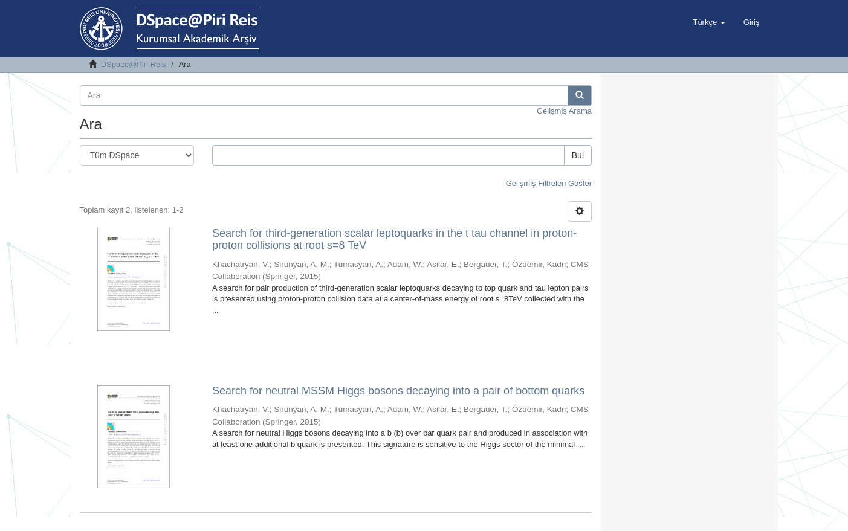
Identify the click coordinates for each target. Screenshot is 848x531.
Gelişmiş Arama (564, 110)
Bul (578, 155)
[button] (709, 22)
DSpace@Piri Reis (133, 64)
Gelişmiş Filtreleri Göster (549, 183)
